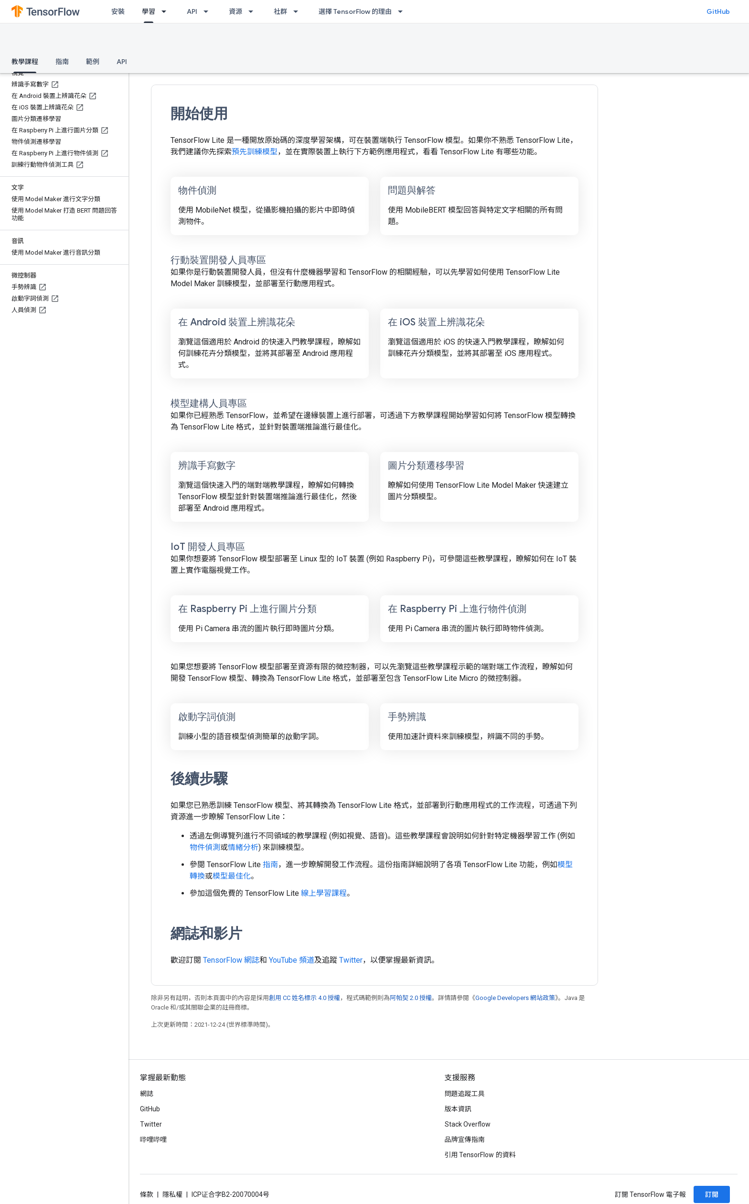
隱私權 (172, 1194)
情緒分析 (243, 847)
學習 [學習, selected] (148, 11)
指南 (62, 61)
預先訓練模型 (255, 151)
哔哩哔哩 (153, 1139)
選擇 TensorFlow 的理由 (355, 11)
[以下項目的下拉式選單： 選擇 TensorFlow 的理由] (403, 11)
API (192, 11)
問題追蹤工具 (465, 1093)
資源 (235, 11)
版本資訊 (458, 1109)
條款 (146, 1194)
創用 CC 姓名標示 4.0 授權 (304, 997)
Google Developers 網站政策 (515, 997)
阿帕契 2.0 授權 (411, 997)
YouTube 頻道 (291, 960)
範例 (92, 61)
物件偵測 (205, 847)
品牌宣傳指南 (465, 1139)
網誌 (146, 1093)
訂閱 (711, 1194)
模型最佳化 (232, 876)
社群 (280, 11)
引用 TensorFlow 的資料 (480, 1155)
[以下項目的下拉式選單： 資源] (253, 11)
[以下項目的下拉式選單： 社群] (298, 11)
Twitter (351, 960)
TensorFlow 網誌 (231, 960)
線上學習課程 (324, 893)
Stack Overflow (468, 1124)
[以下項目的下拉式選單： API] (208, 11)
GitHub (718, 11)
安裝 (118, 11)
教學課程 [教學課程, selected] (24, 61)
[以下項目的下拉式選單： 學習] (166, 11)
